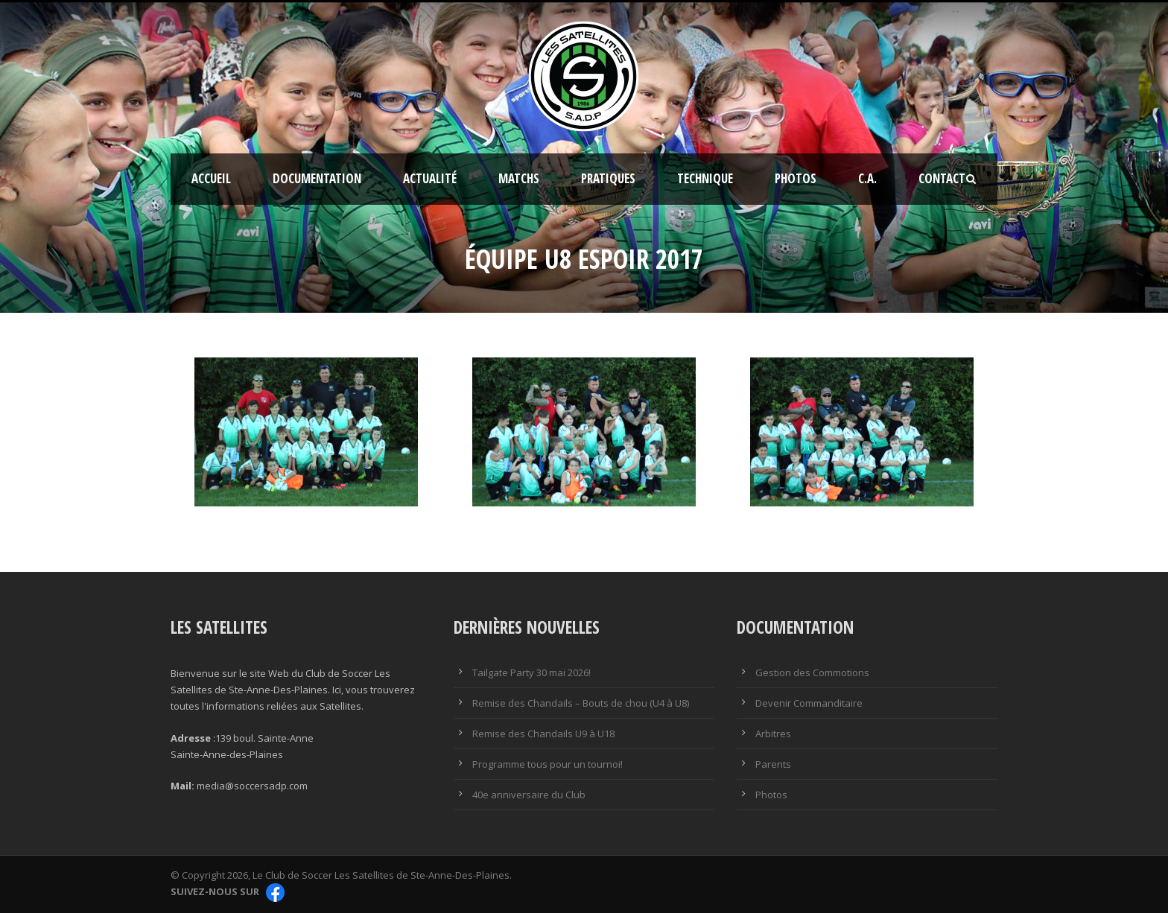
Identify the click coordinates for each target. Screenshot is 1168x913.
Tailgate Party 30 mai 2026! (531, 672)
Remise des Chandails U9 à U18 (543, 733)
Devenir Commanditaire (809, 703)
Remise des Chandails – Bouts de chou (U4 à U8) (580, 703)
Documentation (317, 178)
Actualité (430, 178)
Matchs (518, 178)
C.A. (867, 178)
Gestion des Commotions (812, 672)
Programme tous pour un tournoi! (547, 764)
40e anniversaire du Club (528, 794)
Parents (773, 764)
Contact (941, 178)
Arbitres (773, 733)
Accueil (211, 178)
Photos (795, 178)
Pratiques (608, 178)
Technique (705, 178)
